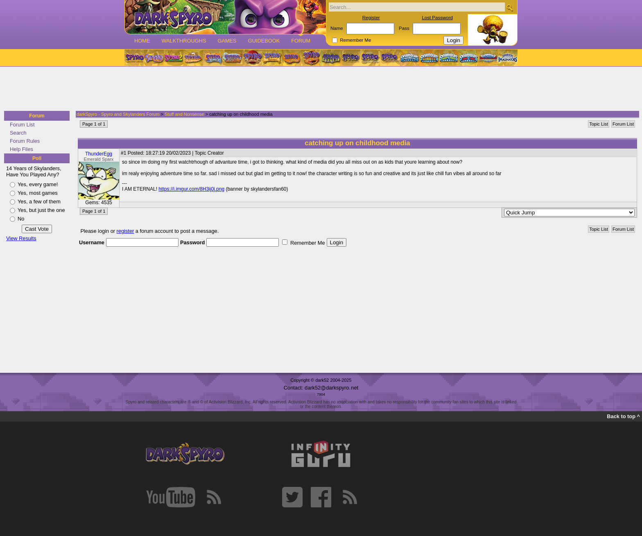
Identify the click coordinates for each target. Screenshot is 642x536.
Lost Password (437, 17)
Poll (36, 158)
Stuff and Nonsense (184, 114)
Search (18, 133)
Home (142, 41)
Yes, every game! (38, 184)
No (21, 219)
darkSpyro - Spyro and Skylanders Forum (118, 114)
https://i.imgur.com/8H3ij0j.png (191, 189)
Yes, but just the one (41, 210)
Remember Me (355, 40)
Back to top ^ (623, 416)
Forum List (22, 125)
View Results (21, 238)
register (125, 231)
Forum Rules (25, 141)
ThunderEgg (98, 154)
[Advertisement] (318, 89)
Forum (300, 41)
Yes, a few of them (39, 201)
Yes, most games (38, 193)
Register (371, 17)
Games (226, 41)
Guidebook (264, 41)
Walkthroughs (183, 41)
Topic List (598, 124)
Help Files (21, 149)
